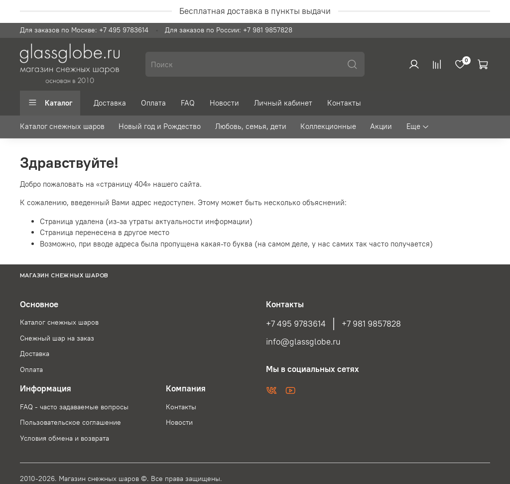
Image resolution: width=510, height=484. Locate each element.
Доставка (110, 103)
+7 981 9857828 (371, 324)
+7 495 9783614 (296, 324)
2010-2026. (39, 479)
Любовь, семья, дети (250, 126)
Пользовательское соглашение (70, 422)
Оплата (153, 103)
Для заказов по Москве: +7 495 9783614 (84, 30)
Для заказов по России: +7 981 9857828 (228, 30)
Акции (381, 126)
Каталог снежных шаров (62, 126)
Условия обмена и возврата (64, 438)
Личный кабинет (283, 103)
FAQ (188, 103)
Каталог (50, 103)
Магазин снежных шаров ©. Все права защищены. (140, 479)
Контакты (344, 103)
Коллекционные (328, 126)
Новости (224, 103)
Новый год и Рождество (160, 126)
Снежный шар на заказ (57, 338)
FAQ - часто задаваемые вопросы (74, 407)
